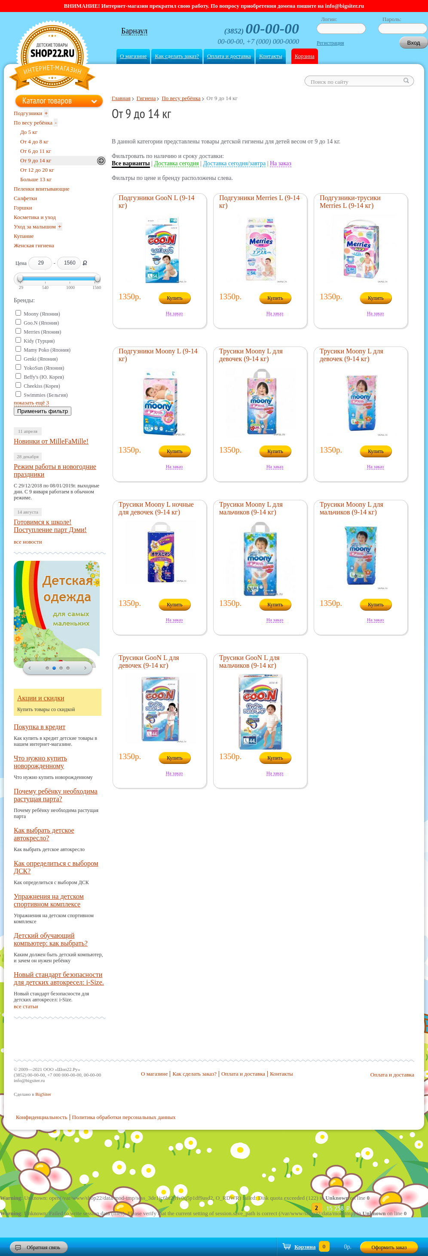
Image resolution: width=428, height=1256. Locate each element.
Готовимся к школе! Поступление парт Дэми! (50, 525)
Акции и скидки (40, 698)
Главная (121, 98)
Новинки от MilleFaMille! (51, 441)
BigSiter (43, 1094)
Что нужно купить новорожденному (40, 761)
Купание (24, 236)
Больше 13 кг (36, 179)
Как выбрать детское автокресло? (44, 834)
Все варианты (131, 163)
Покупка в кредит (39, 726)
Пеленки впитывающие (42, 189)
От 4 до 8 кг (34, 141)
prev (29, 668)
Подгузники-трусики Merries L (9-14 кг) (350, 201)
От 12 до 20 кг (37, 170)
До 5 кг (28, 132)
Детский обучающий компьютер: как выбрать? (51, 939)
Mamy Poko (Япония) (47, 350)
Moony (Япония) (42, 314)
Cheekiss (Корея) (42, 386)
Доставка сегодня (176, 163)
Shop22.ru (52, 56)
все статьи (26, 1006)
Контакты (270, 56)
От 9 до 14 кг (35, 160)
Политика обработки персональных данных (124, 1117)
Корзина (305, 56)
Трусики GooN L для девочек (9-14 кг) (149, 661)
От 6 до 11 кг (35, 151)
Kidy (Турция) (39, 341)
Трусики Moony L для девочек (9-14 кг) (251, 354)
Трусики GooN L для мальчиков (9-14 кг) (249, 661)
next (85, 668)
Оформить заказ (389, 1247)
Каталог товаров (47, 100)
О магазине (133, 56)
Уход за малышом (35, 226)
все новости (28, 541)
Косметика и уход (35, 217)
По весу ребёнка (181, 98)
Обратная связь (43, 1247)
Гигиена (146, 98)
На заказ (280, 163)
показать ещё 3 (31, 402)
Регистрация (330, 43)
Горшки (23, 207)
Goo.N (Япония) (41, 323)
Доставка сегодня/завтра (234, 163)
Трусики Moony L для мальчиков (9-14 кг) (251, 508)
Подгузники (28, 113)
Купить (175, 298)
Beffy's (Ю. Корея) (44, 377)
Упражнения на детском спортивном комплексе (49, 900)
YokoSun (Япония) (44, 368)
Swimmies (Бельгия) (45, 395)
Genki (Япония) (41, 359)
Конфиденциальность (41, 1117)
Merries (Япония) (42, 332)
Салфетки (25, 198)
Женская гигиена (34, 245)
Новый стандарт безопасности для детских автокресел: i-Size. (59, 978)
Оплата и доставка (229, 56)
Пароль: (391, 19)
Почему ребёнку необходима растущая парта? (56, 795)
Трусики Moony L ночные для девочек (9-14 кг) (156, 508)
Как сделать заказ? (177, 56)
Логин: (329, 19)
